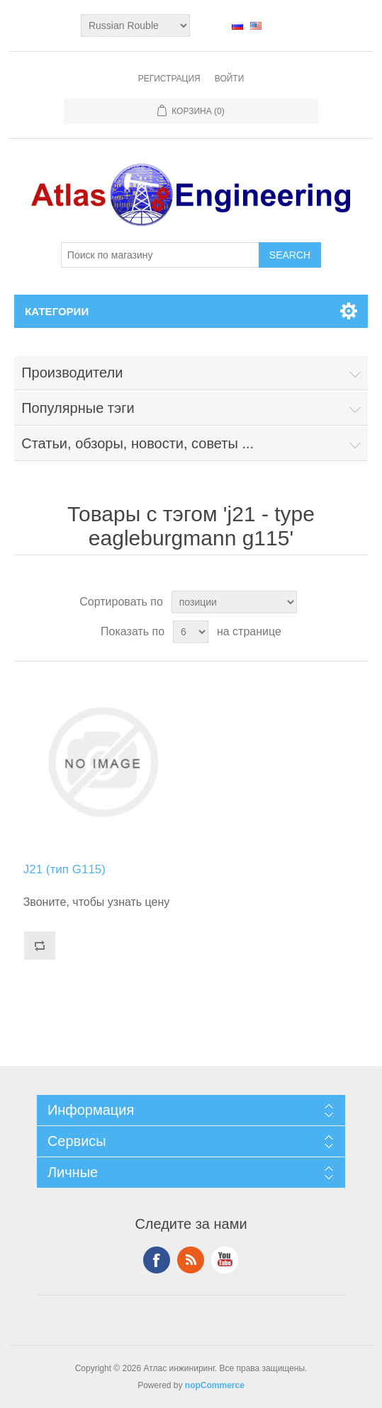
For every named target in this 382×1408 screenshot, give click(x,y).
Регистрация (169, 79)
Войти (230, 79)
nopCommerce (215, 1385)
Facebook (156, 1260)
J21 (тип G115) (64, 869)
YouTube (224, 1260)
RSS (190, 1260)
